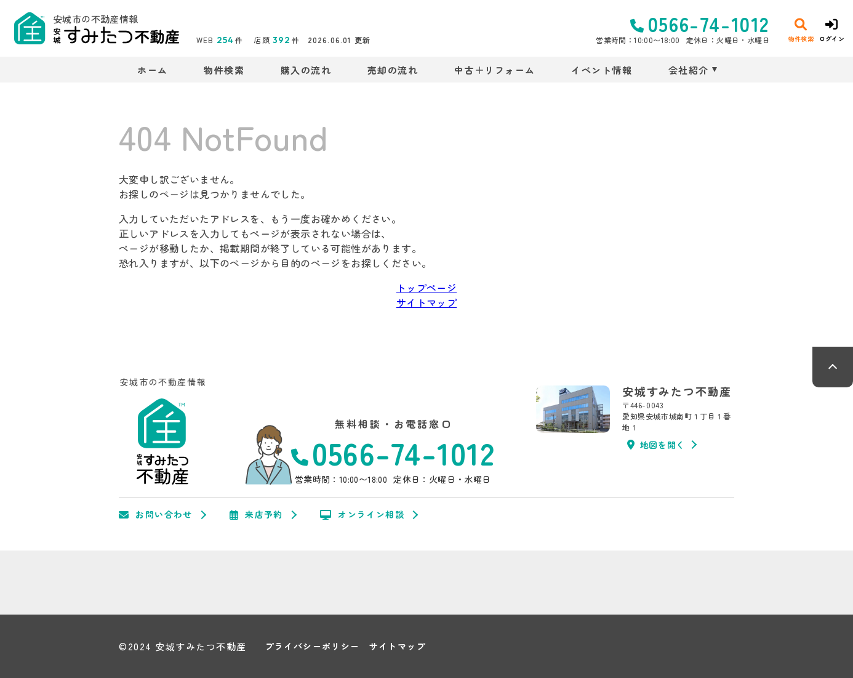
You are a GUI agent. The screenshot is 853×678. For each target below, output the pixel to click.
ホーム (152, 69)
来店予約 (256, 515)
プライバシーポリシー (312, 646)
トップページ (426, 287)
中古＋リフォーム (494, 69)
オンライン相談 (362, 515)
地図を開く (656, 444)
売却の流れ (392, 69)
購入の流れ (306, 69)
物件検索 (224, 69)
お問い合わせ (156, 515)
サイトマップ (426, 302)
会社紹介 (688, 69)
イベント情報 (601, 69)
